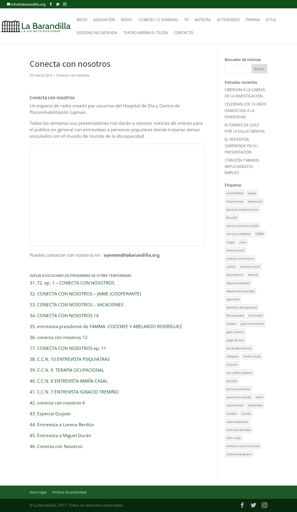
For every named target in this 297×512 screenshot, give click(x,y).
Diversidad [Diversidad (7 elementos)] (255, 315)
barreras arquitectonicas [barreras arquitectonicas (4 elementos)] (242, 209)
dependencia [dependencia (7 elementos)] (234, 275)
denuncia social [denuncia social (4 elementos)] (250, 267)
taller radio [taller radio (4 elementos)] (233, 438)
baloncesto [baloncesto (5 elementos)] (255, 201)
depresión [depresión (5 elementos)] (232, 299)
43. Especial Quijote (50, 414)
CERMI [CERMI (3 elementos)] (259, 234)
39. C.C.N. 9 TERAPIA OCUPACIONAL (67, 370)
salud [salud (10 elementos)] (259, 397)
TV (186, 20)
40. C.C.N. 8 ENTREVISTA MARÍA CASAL (69, 381)
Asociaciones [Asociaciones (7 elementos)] (234, 201)
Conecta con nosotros (73, 75)
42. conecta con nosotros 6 (57, 403)
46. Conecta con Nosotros (56, 446)
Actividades (228, 20)
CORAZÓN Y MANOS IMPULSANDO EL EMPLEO (242, 166)
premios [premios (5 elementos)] (231, 381)
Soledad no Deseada (97, 33)
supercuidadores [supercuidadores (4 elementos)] (237, 422)
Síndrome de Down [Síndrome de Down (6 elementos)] (238, 430)
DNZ (228, 468)
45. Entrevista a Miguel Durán (60, 435)
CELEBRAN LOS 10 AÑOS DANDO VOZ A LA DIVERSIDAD (245, 110)
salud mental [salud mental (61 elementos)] (234, 405)
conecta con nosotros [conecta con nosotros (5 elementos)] (240, 258)
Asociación (104, 20)
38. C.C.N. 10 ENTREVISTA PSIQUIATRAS (70, 359)
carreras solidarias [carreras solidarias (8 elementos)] (238, 234)
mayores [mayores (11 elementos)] (232, 364)
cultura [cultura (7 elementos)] (231, 267)
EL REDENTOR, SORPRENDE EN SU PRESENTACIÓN (241, 145)
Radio (126, 20)
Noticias (203, 20)
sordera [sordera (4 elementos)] (231, 414)
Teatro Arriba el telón (145, 33)
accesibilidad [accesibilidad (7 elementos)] (234, 193)
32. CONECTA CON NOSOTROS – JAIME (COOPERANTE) (85, 294)
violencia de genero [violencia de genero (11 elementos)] (239, 454)
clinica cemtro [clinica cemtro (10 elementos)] (235, 250)
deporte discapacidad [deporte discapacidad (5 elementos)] (240, 291)
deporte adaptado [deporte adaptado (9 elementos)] (238, 283)
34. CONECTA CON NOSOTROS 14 (64, 316)
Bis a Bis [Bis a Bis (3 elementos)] (231, 218)
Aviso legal (38, 492)
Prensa (253, 20)
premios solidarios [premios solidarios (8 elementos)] (238, 389)
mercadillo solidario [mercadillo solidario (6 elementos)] (239, 373)
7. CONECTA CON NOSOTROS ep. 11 (69, 348)
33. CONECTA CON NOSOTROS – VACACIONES (76, 305)
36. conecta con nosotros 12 (58, 337)
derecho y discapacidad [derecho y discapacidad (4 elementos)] (241, 307)
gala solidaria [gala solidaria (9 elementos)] (235, 332)
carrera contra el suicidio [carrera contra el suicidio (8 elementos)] (242, 226)
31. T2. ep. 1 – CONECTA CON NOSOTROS (72, 283)
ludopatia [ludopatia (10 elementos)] (232, 356)
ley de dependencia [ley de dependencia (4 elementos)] (239, 348)
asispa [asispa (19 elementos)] (252, 193)
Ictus (271, 20)
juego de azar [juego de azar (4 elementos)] (235, 340)
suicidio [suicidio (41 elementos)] (246, 414)
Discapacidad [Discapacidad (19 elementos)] (235, 315)
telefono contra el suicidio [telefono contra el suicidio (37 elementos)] (243, 446)
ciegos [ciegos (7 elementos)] (230, 242)
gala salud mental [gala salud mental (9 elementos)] (252, 324)
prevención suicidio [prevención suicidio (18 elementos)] (238, 397)
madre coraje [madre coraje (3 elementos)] (252, 356)
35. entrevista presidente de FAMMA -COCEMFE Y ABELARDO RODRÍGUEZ (106, 326)
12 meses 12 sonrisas (158, 20)
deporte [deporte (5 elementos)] (253, 275)
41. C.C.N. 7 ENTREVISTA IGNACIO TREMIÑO (74, 392)
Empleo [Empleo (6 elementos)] (231, 324)
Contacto (183, 33)
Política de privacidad (69, 492)
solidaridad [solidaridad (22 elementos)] (255, 405)
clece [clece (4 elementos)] (242, 242)
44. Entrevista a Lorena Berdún (62, 425)
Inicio (82, 20)
